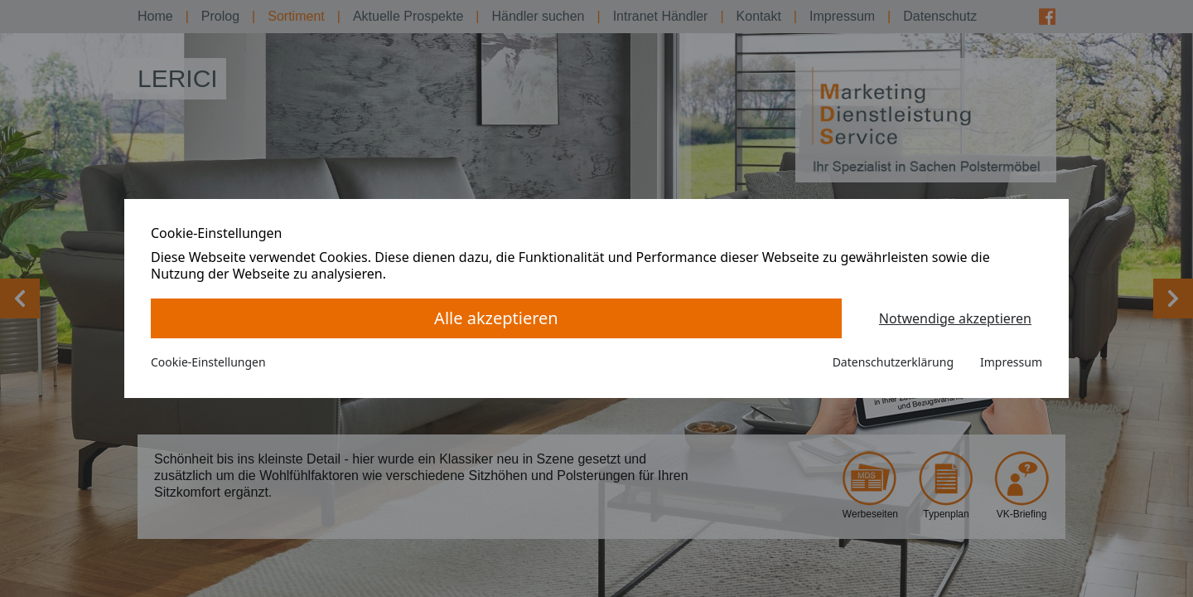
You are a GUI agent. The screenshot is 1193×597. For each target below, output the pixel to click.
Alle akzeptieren (496, 318)
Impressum (1011, 362)
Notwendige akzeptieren (955, 318)
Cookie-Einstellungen (208, 362)
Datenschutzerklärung (893, 362)
